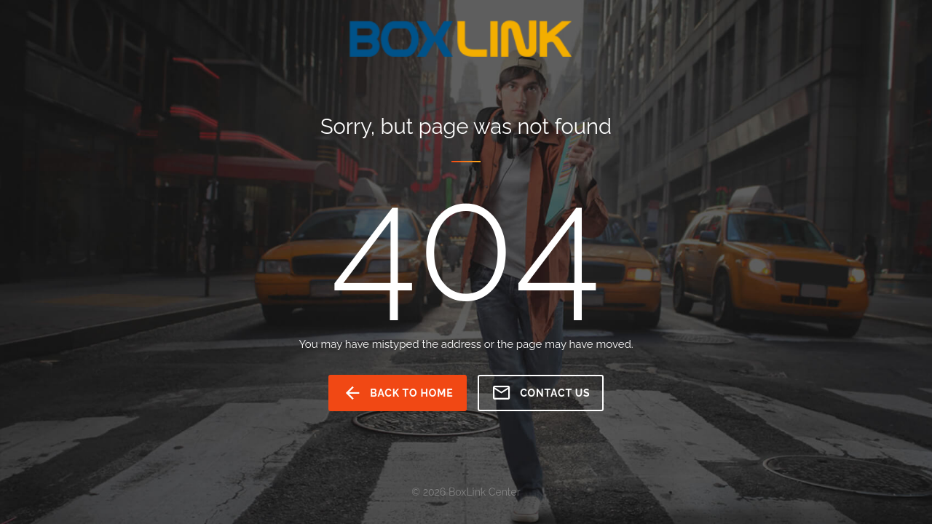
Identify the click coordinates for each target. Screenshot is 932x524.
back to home (398, 393)
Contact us (540, 393)
